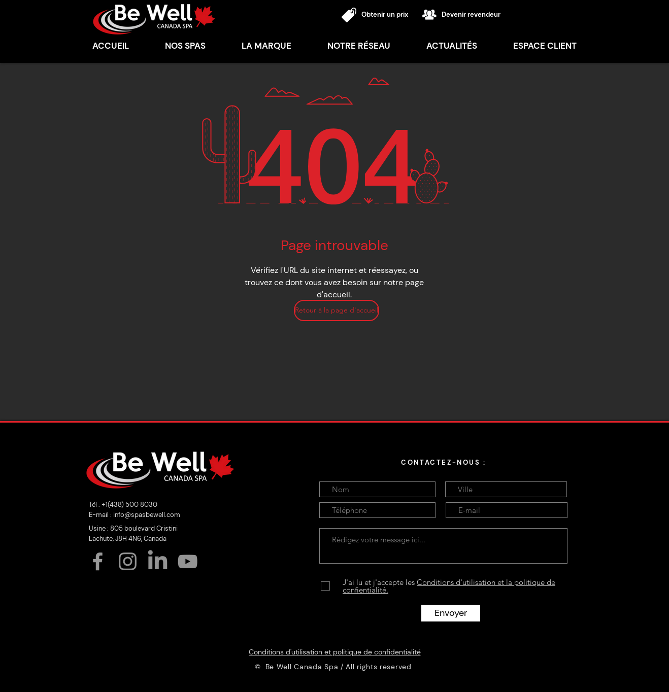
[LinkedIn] (158, 561)
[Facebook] (98, 561)
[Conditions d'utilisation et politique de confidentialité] (334, 652)
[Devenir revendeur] (478, 15)
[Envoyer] (450, 613)
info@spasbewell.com (146, 514)
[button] (266, 45)
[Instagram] (128, 561)
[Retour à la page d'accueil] (336, 310)
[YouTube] (187, 561)
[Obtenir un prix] (389, 15)
